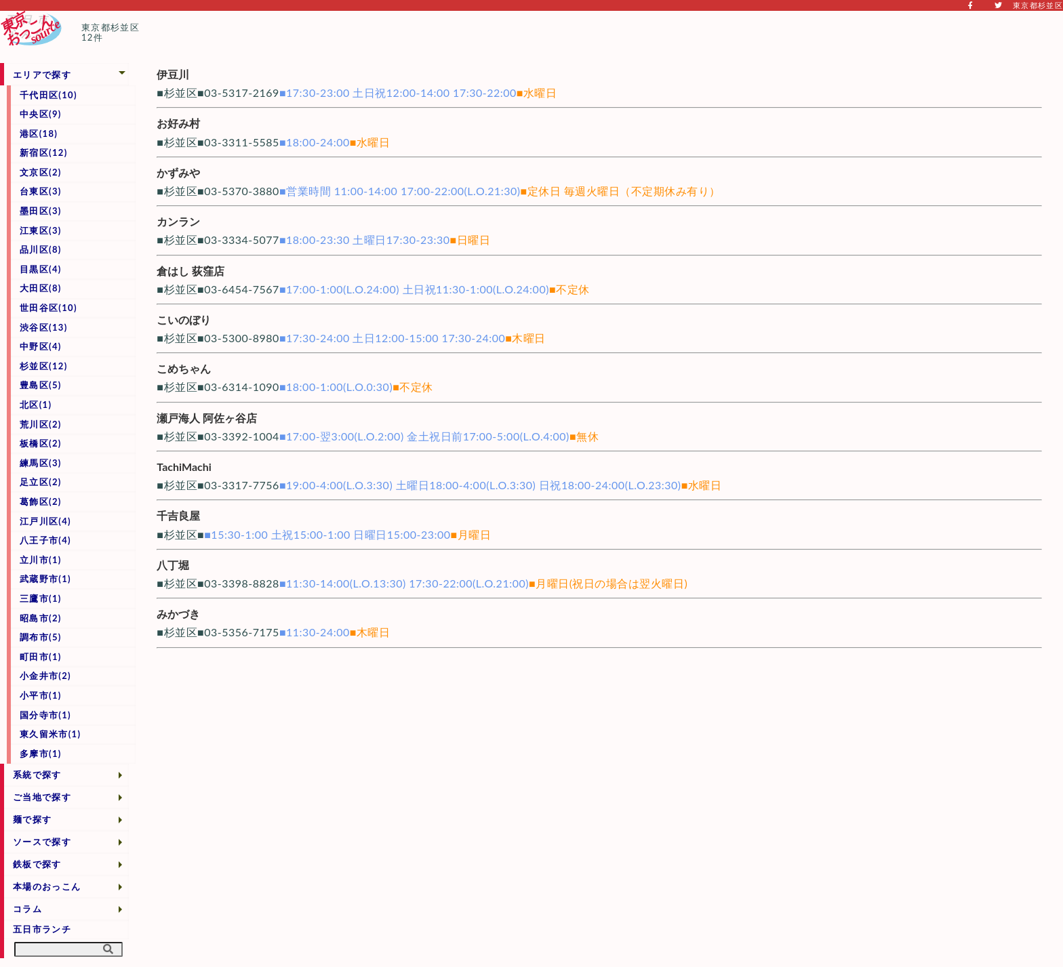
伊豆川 (173, 74)
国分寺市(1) (45, 714)
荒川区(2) (41, 424)
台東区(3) (41, 191)
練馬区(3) (41, 462)
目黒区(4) (41, 269)
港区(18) (39, 133)
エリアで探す (42, 74)
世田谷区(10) (48, 307)
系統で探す (37, 774)
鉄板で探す (37, 864)
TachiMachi (184, 466)
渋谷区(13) (44, 327)
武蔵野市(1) (45, 578)
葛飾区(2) (41, 501)
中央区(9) (41, 113)
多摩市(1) (41, 753)
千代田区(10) (48, 94)
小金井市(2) (45, 675)
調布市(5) (41, 637)
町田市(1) (41, 656)
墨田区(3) (41, 210)
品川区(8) (41, 249)
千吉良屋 (178, 515)
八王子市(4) (45, 540)
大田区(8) (41, 288)
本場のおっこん (47, 886)
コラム (27, 908)
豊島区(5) (41, 384)
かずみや (178, 172)
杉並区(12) (44, 366)
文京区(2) (41, 172)
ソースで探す (42, 841)
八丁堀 (173, 564)
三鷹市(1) (41, 598)
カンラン (178, 221)
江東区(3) (41, 230)
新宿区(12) (44, 152)
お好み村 (178, 123)
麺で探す (32, 819)
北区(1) (36, 404)
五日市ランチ (42, 929)
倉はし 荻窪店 (190, 270)
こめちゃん (184, 368)
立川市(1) (41, 559)
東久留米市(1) (50, 733)
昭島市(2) (41, 618)
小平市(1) (41, 695)
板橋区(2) (41, 443)
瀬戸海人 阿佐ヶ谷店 (207, 417)
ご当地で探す (42, 796)
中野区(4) (41, 346)
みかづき (178, 613)
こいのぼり (184, 319)
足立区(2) (41, 481)
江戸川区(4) (45, 521)
